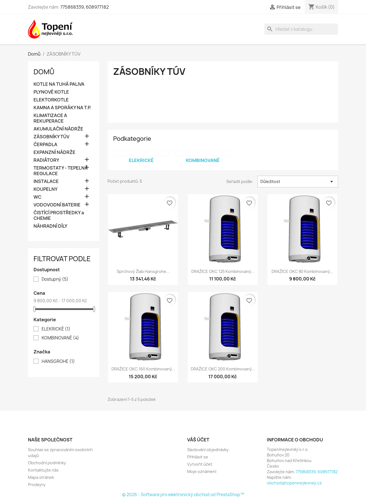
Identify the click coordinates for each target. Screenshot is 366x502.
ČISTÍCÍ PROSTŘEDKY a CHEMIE (59, 215)
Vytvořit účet (199, 464)
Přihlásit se (197, 457)
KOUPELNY (46, 189)
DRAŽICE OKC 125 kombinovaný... (222, 271)
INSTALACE (46, 181)
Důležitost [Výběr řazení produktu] (297, 181)
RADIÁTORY (46, 160)
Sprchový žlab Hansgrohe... (143, 271)
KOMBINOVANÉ (60, 338)
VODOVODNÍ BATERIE (57, 205)
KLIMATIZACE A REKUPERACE (50, 118)
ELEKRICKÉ (56, 329)
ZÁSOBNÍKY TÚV (51, 137)
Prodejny (37, 484)
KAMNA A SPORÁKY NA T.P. (62, 108)
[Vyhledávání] (301, 29)
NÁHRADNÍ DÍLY (50, 226)
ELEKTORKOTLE (51, 100)
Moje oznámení (201, 471)
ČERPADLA (45, 144)
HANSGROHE (58, 361)
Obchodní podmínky (47, 462)
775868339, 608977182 (84, 7)
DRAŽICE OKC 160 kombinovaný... (143, 369)
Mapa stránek (41, 477)
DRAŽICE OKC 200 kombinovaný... (223, 369)
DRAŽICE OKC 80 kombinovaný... (302, 271)
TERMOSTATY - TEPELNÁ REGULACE (61, 171)
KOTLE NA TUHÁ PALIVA (59, 84)
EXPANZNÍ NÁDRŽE (54, 152)
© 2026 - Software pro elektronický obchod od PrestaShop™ (183, 495)
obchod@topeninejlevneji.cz (294, 483)
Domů (44, 72)
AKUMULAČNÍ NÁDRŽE (58, 129)
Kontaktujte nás (43, 470)
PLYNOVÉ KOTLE (51, 92)
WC (37, 197)
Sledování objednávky (208, 449)
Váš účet (198, 440)
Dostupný (55, 279)
